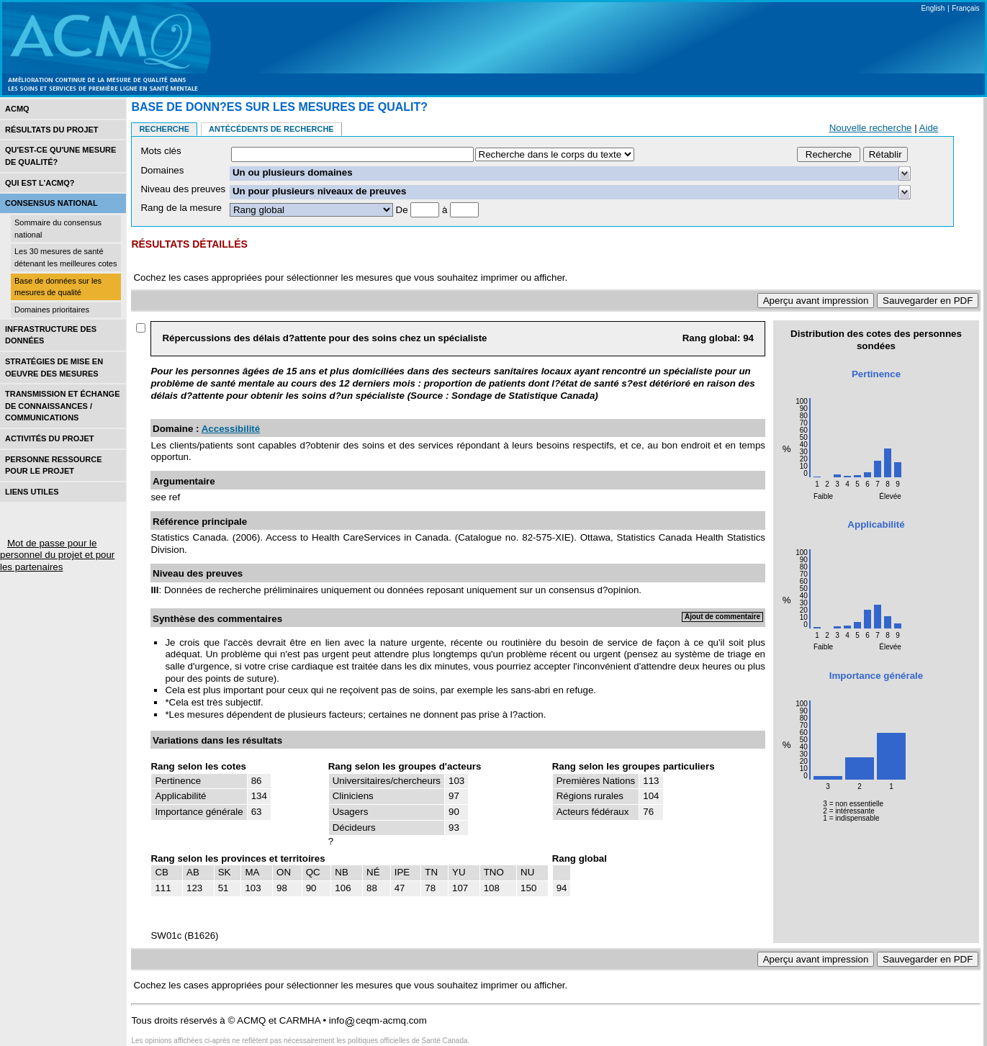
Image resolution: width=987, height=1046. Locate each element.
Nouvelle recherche (870, 127)
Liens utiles (32, 491)
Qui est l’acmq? (40, 183)
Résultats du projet (52, 129)
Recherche (164, 129)
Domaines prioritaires (51, 309)
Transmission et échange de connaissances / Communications (62, 405)
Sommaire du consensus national (58, 228)
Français (965, 8)
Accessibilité (231, 428)
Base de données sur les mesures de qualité (58, 286)
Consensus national (51, 203)
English (933, 8)
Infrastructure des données (50, 335)
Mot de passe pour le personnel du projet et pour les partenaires (57, 555)
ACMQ (17, 108)
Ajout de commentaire (722, 617)
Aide (929, 127)
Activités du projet (49, 438)
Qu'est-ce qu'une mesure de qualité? (60, 155)
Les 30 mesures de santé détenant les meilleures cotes (65, 257)
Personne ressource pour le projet (53, 465)
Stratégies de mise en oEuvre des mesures (54, 367)
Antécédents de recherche (271, 129)
